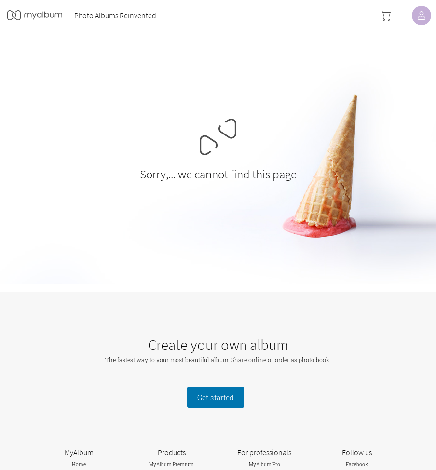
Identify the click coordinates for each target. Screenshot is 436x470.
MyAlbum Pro (264, 464)
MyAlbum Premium (171, 464)
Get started (215, 397)
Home (79, 464)
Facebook (357, 464)
